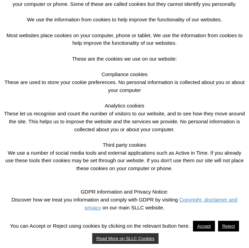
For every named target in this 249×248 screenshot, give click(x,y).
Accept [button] (204, 226)
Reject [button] (228, 226)
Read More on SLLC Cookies (125, 238)
